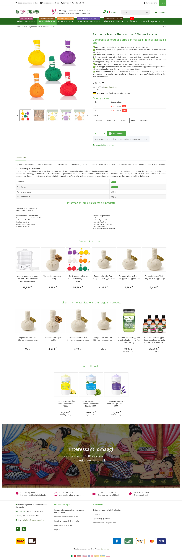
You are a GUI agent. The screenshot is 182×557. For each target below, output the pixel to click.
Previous (17, 115)
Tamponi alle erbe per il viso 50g (53, 277)
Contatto (96, 514)
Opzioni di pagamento (101, 518)
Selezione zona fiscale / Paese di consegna (111, 93)
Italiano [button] (111, 12)
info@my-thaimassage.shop (33, 520)
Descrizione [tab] (21, 157)
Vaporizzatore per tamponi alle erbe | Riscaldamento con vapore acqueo (27, 278)
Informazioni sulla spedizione (104, 523)
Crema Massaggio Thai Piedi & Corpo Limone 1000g (66, 403)
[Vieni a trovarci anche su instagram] (23, 529)
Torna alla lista (21, 27)
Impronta (57, 529)
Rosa (134, 120)
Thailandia (114, 187)
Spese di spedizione (110, 87)
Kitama (113, 182)
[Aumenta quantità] (104, 133)
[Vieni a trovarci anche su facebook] (18, 529)
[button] (150, 3)
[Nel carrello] (116, 133)
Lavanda (124, 120)
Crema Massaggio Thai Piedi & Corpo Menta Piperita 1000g (91, 403)
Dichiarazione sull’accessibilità (66, 517)
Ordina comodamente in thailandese (107, 510)
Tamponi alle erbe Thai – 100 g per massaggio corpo (104, 277)
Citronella (99, 120)
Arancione (112, 120)
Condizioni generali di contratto (66, 521)
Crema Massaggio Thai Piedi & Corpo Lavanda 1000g (116, 403)
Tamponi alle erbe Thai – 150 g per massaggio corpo (129, 277)
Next (87, 115)
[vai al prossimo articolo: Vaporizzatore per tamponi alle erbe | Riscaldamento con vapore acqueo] (163, 27)
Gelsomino (145, 120)
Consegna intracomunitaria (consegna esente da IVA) (69, 511)
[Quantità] (100, 133)
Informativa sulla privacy (63, 525)
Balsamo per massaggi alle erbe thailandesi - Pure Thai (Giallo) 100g (129, 340)
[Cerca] (133, 12)
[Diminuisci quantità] (95, 133)
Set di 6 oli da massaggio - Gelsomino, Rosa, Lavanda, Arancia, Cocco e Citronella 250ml (154, 340)
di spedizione (105, 549)
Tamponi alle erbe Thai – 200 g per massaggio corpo (154, 277)
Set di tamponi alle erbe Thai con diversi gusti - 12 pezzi (78, 278)
